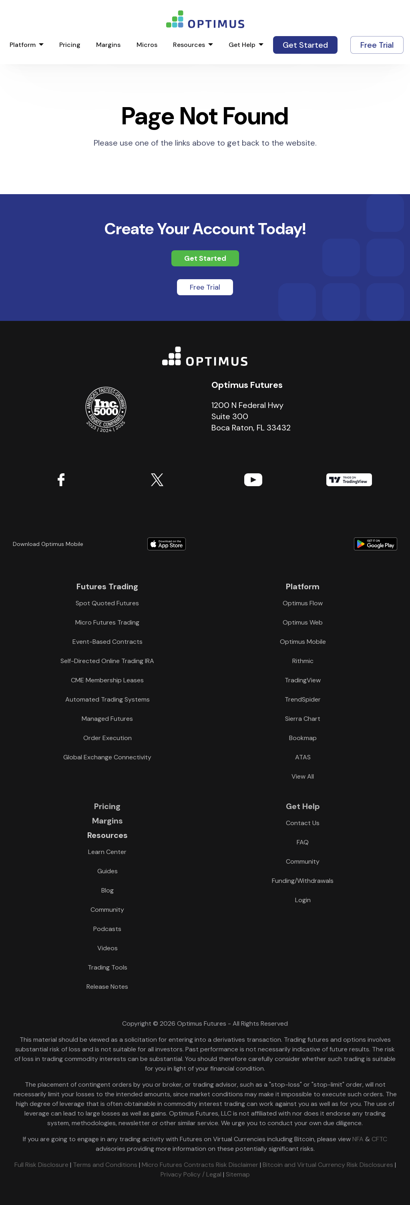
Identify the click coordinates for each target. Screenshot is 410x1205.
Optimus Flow (303, 603)
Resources (189, 45)
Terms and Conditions (105, 1164)
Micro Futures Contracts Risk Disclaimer (200, 1164)
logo (205, 19)
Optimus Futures (205, 356)
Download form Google (320, 544)
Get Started (305, 45)
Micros (147, 45)
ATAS (303, 757)
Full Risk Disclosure (41, 1164)
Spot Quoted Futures (107, 603)
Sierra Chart (302, 718)
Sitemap (238, 1174)
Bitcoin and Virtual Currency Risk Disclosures (328, 1164)
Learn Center (107, 852)
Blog (107, 890)
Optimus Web (303, 622)
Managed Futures (107, 718)
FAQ (303, 842)
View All (302, 776)
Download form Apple (166, 544)
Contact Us (303, 823)
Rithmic (303, 661)
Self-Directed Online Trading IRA (107, 661)
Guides (107, 871)
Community (107, 909)
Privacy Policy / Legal (191, 1174)
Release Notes (107, 986)
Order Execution (107, 738)
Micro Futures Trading (107, 622)
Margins (108, 45)
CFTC (379, 1139)
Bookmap (303, 738)
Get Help (242, 45)
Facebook (61, 479)
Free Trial (377, 45)
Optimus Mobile (303, 641)
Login (303, 900)
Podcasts (107, 929)
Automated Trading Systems (107, 699)
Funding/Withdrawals (303, 880)
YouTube (253, 479)
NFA (358, 1139)
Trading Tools (107, 967)
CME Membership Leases (107, 680)
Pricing (69, 45)
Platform (23, 45)
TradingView (349, 479)
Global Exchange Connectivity (107, 757)
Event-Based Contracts (107, 641)
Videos (107, 948)
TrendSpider (303, 699)
